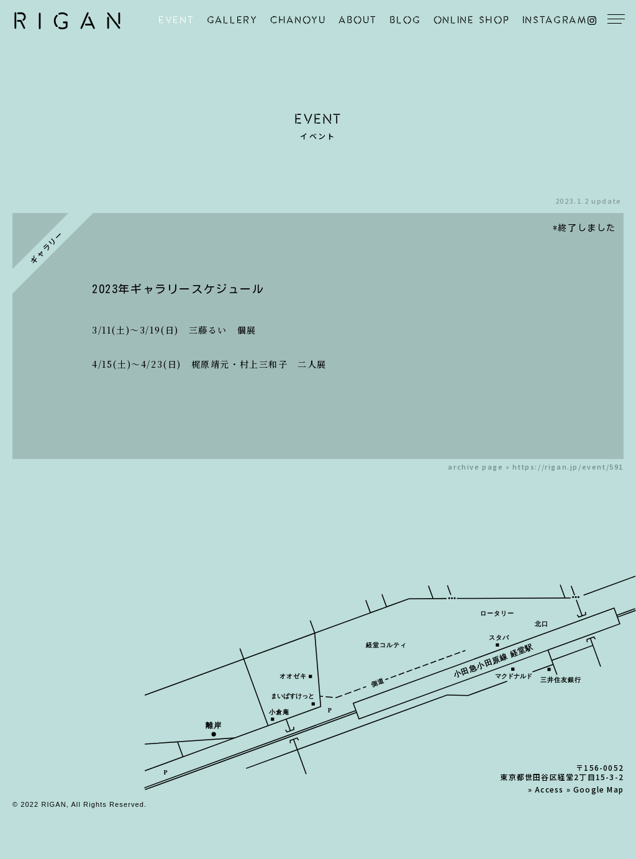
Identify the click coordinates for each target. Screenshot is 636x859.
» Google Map (595, 789)
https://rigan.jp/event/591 (568, 466)
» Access (546, 789)
